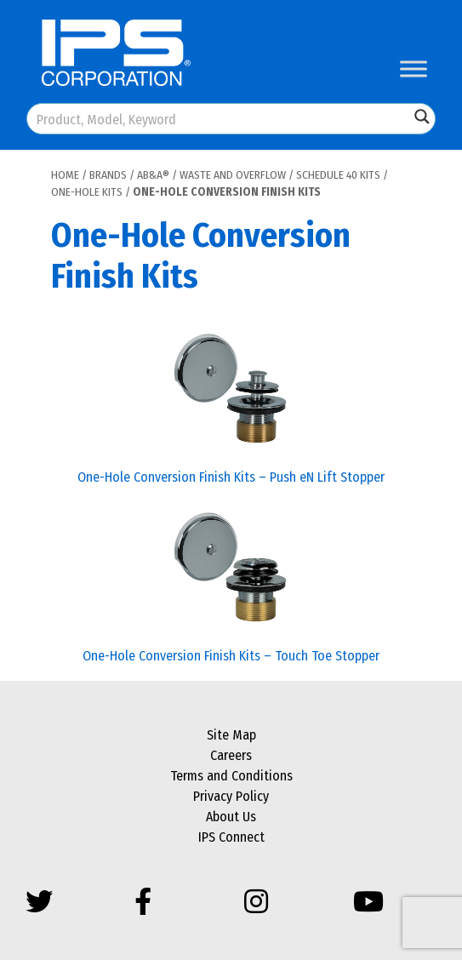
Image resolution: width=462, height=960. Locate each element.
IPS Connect (231, 837)
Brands (108, 175)
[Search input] (219, 118)
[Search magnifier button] (422, 116)
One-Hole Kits (87, 192)
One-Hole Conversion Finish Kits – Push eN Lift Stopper (231, 477)
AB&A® (153, 175)
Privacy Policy (231, 796)
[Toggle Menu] (413, 68)
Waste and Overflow (233, 175)
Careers (231, 755)
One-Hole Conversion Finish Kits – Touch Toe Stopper (231, 656)
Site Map (231, 735)
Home (65, 175)
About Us (231, 817)
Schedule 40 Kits (338, 175)
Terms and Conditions (231, 776)
